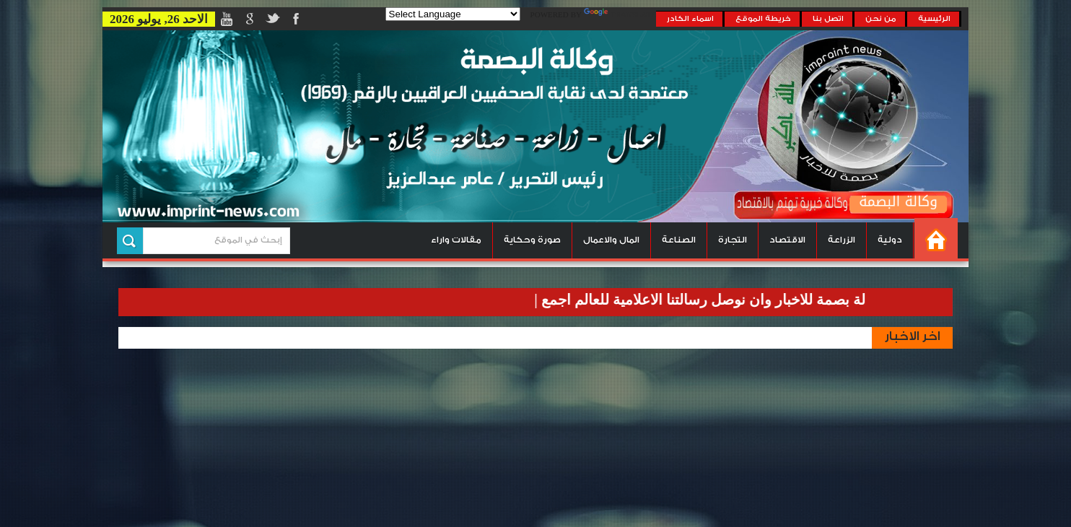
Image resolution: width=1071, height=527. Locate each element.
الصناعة (679, 240)
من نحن (880, 19)
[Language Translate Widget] (452, 14)
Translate (620, 15)
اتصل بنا (828, 19)
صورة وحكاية (532, 240)
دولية (890, 240)
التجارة (732, 240)
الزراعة (841, 240)
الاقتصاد (787, 240)
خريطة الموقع (763, 19)
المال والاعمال (611, 240)
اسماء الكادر (690, 19)
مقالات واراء (456, 240)
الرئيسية (934, 19)
